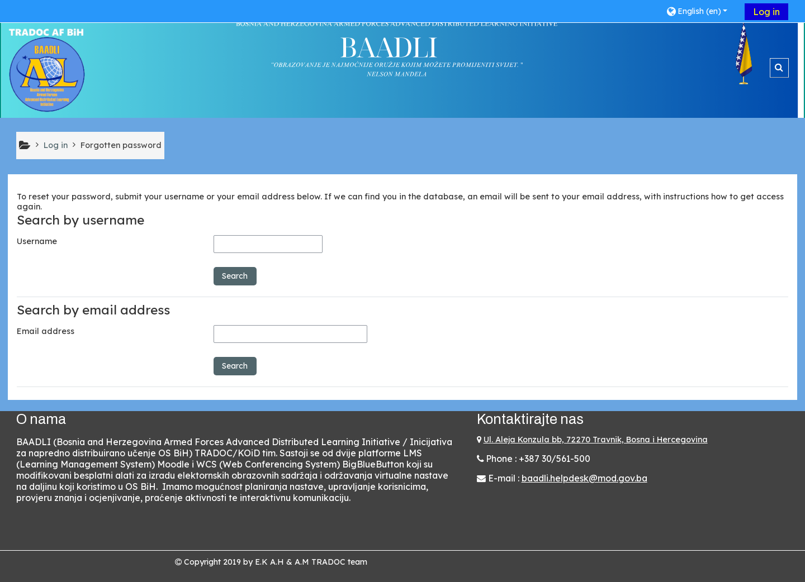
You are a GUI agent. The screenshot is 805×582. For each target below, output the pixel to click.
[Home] (47, 70)
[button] (701, 11)
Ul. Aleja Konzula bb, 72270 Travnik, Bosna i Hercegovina (596, 440)
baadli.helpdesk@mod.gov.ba (584, 478)
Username (37, 241)
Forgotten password (121, 145)
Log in (766, 11)
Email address (45, 331)
